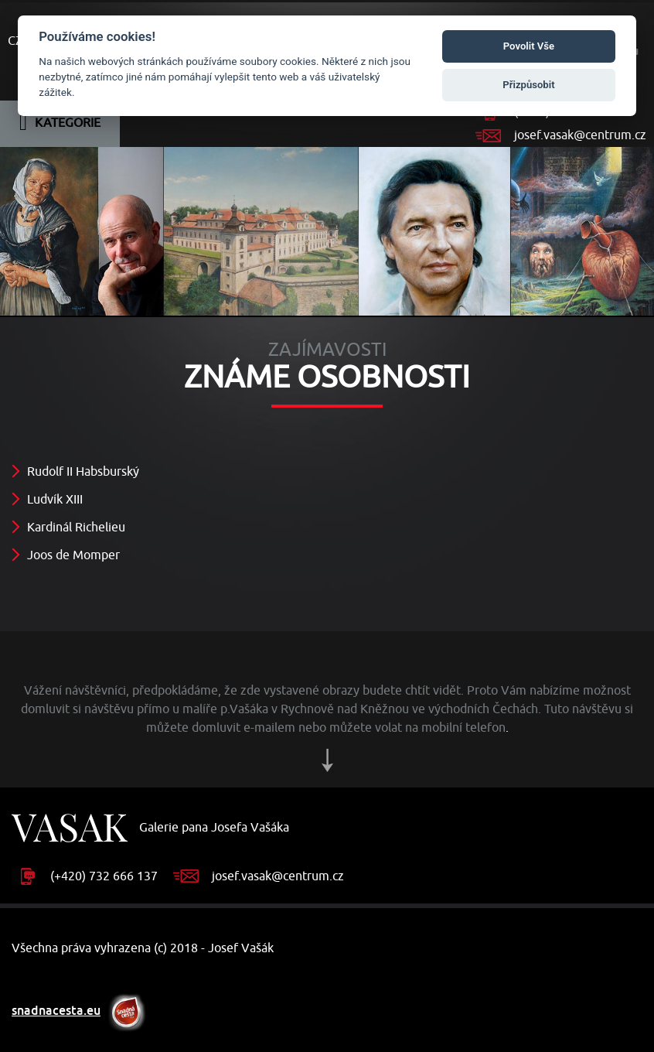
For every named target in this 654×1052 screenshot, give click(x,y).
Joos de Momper (73, 555)
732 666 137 (123, 876)
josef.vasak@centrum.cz (580, 135)
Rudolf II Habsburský (83, 472)
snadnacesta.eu (56, 1010)
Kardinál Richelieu (76, 527)
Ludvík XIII (55, 499)
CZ (15, 41)
